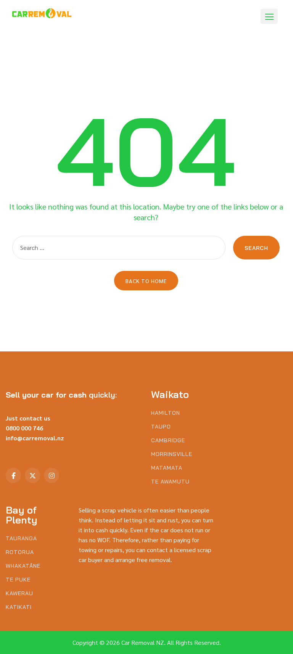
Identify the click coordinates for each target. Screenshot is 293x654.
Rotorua (20, 552)
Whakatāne (23, 566)
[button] (269, 16)
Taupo (161, 427)
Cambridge (168, 440)
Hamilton (165, 413)
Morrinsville (171, 454)
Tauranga (21, 538)
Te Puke (18, 580)
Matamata (166, 468)
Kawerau (19, 593)
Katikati (19, 607)
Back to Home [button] (146, 280)
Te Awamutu (170, 482)
